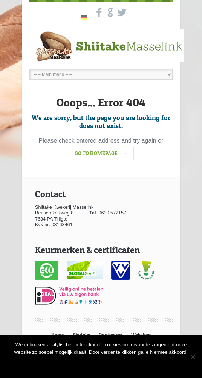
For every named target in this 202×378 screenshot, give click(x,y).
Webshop (141, 335)
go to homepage (101, 153)
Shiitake (81, 335)
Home (57, 335)
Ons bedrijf (110, 335)
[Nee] (192, 357)
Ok (101, 364)
